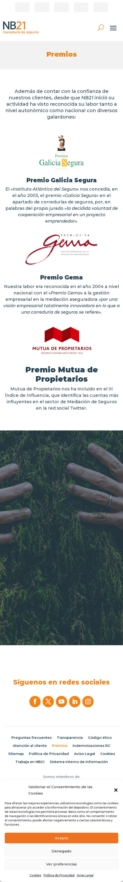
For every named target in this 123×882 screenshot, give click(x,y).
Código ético (100, 738)
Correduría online (81, 7)
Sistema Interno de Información (79, 762)
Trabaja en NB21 (29, 762)
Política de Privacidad (59, 875)
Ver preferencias (61, 864)
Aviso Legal (85, 875)
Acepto (61, 838)
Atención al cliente (30, 746)
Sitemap (16, 754)
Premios (59, 746)
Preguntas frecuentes (31, 738)
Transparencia (70, 738)
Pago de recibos (61, 7)
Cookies (35, 875)
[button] (116, 790)
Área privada (100, 7)
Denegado (61, 851)
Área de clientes (42, 7)
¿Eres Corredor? (22, 7)
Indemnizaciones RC (91, 746)
